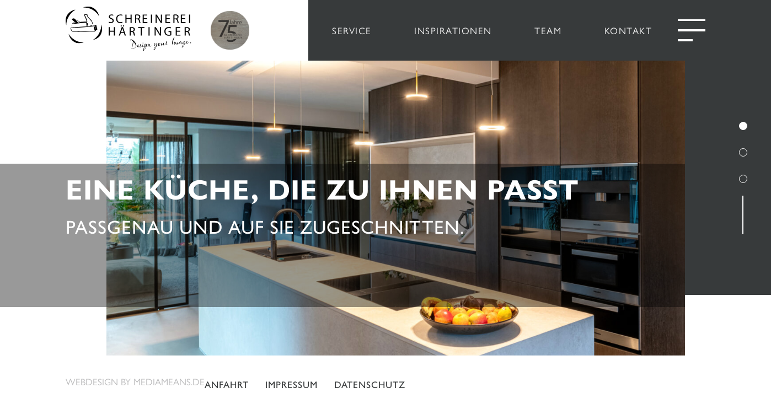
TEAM (547, 30)
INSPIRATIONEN (453, 30)
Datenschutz (369, 384)
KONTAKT (628, 30)
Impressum (291, 384)
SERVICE (352, 30)
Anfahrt (227, 384)
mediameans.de (169, 381)
